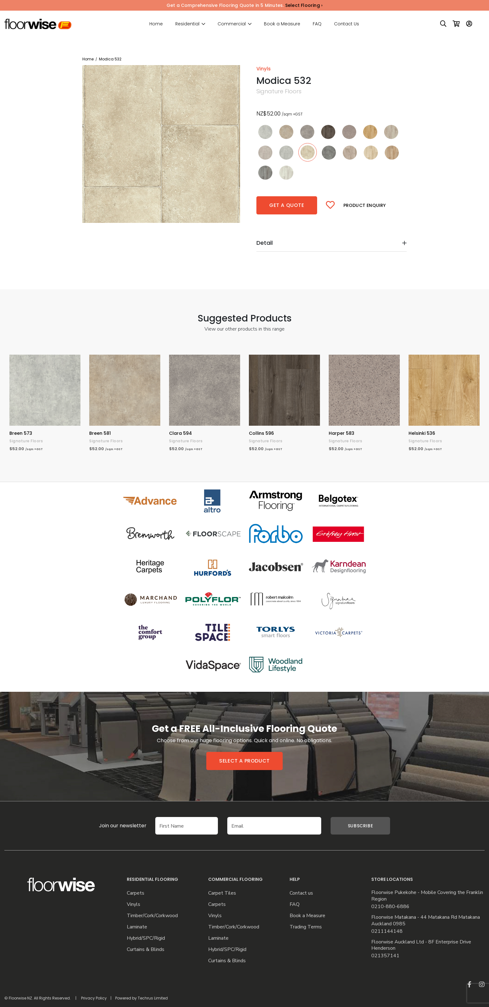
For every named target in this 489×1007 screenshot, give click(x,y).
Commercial (232, 24)
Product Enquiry (364, 205)
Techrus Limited (153, 998)
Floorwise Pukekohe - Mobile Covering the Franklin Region (427, 895)
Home (156, 23)
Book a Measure (282, 23)
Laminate (137, 927)
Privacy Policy (94, 998)
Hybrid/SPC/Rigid (146, 938)
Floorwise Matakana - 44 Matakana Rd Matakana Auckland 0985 (425, 920)
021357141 (385, 956)
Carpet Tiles (222, 893)
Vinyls (133, 904)
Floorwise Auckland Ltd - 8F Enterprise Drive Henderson (421, 945)
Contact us (301, 893)
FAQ (317, 23)
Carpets (135, 893)
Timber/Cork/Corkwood (152, 915)
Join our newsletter (113, 825)
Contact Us (346, 23)
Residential (187, 24)
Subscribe (360, 826)
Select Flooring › (303, 5)
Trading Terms (306, 927)
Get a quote (286, 205)
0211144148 (387, 931)
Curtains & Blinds (145, 949)
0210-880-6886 (390, 906)
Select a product (244, 760)
